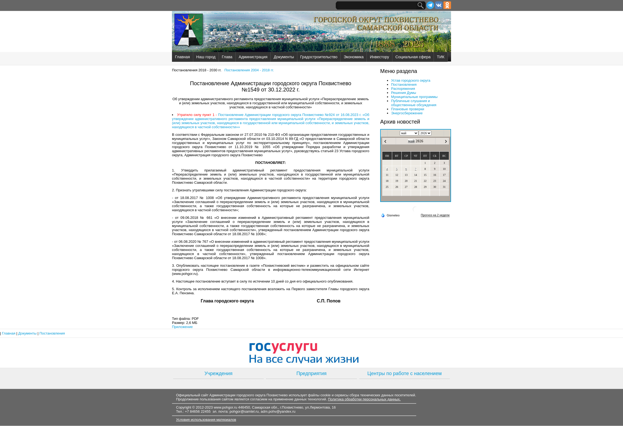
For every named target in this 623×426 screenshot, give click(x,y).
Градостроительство (318, 57)
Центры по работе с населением (404, 373)
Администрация (253, 57)
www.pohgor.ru (225, 407)
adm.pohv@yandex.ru (278, 411)
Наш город (206, 57)
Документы (284, 57)
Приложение (182, 327)
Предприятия (312, 373)
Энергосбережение (407, 113)
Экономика (354, 57)
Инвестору (379, 57)
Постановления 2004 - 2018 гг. (249, 70)
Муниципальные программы (414, 97)
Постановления (403, 84)
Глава (227, 57)
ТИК (440, 57)
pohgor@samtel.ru (244, 411)
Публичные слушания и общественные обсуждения (413, 103)
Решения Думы (403, 93)
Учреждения (218, 373)
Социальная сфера (413, 57)
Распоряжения (403, 89)
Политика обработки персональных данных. (364, 399)
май (411, 141)
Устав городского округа (410, 80)
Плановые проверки (407, 109)
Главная (182, 57)
